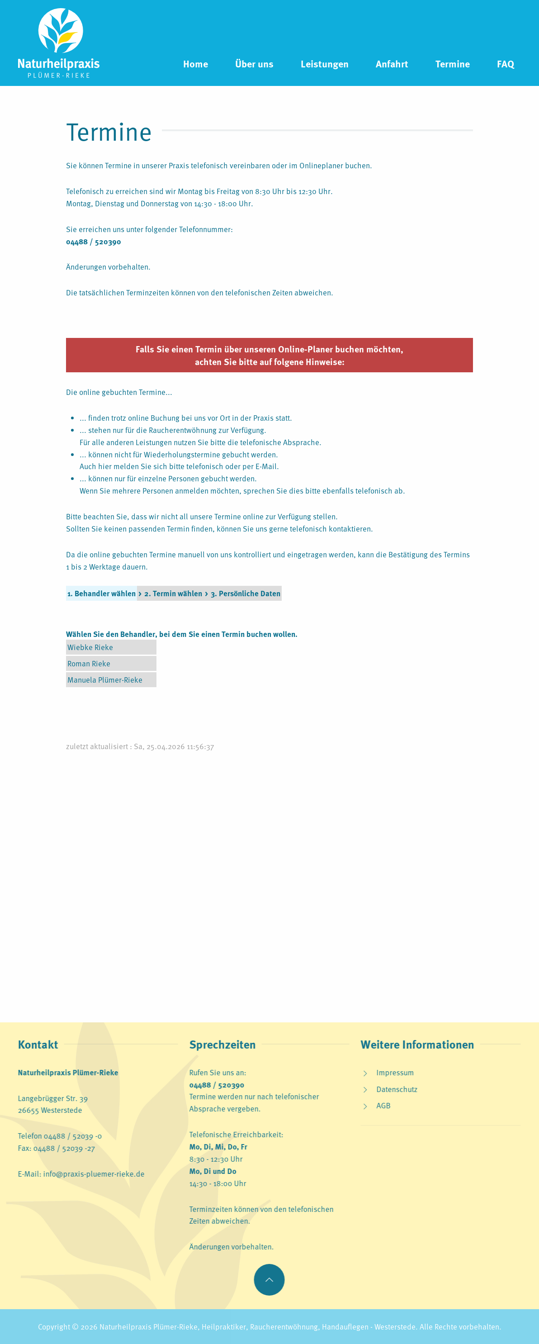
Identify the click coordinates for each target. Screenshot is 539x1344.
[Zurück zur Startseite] (58, 43)
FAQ (505, 63)
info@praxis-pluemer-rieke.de (92, 1173)
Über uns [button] (254, 63)
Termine (452, 63)
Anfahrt (392, 63)
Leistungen (325, 63)
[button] (268, 1280)
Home (195, 63)
